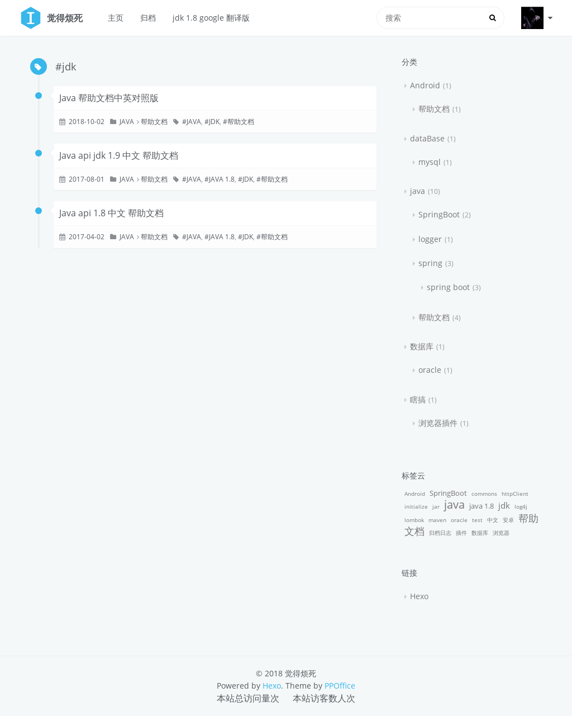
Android (425, 85)
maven (437, 520)
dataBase (427, 138)
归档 (148, 17)
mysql (429, 162)
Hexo (419, 596)
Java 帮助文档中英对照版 (109, 98)
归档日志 (440, 533)
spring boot (448, 287)
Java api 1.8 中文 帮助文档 (111, 213)
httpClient (515, 493)
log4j (520, 506)
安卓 (508, 520)
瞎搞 (418, 399)
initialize (416, 506)
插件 (461, 533)
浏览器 (501, 533)
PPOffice (340, 685)
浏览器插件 (437, 423)
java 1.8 (222, 179)
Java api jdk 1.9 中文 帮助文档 (118, 155)
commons (484, 493)
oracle (429, 369)
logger (430, 239)
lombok (414, 520)
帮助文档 (154, 121)
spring (430, 263)
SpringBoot (439, 214)
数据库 (421, 346)
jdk (214, 121)
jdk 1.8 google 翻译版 (211, 17)
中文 (492, 520)
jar (436, 506)
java (127, 121)
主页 (115, 17)
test (477, 520)
